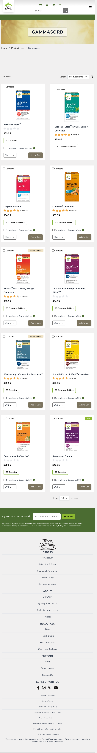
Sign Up (68, 516)
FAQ (47, 661)
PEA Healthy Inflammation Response (23, 374)
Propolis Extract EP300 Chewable (70, 374)
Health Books (47, 635)
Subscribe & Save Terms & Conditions (47, 712)
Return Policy (47, 577)
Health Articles (47, 642)
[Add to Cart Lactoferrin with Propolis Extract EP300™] (84, 323)
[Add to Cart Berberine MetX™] (35, 155)
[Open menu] (90, 7)
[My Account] (47, 5)
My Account (47, 557)
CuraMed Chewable (63, 206)
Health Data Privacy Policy (47, 707)
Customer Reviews (47, 649)
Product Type (17, 48)
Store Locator (47, 668)
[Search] (65, 10)
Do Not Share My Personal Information (47, 729)
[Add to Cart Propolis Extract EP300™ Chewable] (84, 405)
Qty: (7, 155)
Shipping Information (47, 571)
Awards (47, 616)
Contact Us (47, 675)
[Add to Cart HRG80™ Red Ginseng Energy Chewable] (35, 323)
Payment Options (47, 584)
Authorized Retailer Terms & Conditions (47, 723)
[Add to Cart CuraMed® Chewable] (84, 237)
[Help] (60, 5)
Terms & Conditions (61, 524)
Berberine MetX (12, 124)
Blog (47, 629)
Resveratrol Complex (63, 456)
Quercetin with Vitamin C (16, 456)
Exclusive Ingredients (47, 610)
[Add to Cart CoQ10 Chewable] (35, 237)
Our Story (47, 596)
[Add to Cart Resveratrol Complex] (84, 487)
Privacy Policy (77, 524)
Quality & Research (47, 603)
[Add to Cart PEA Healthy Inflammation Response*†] (35, 405)
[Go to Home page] (8, 6)
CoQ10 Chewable (12, 206)
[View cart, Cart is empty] (53, 5)
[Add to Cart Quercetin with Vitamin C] (35, 487)
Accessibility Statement (47, 718)
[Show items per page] (64, 498)
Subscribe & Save (47, 564)
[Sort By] (78, 77)
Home (4, 48)
